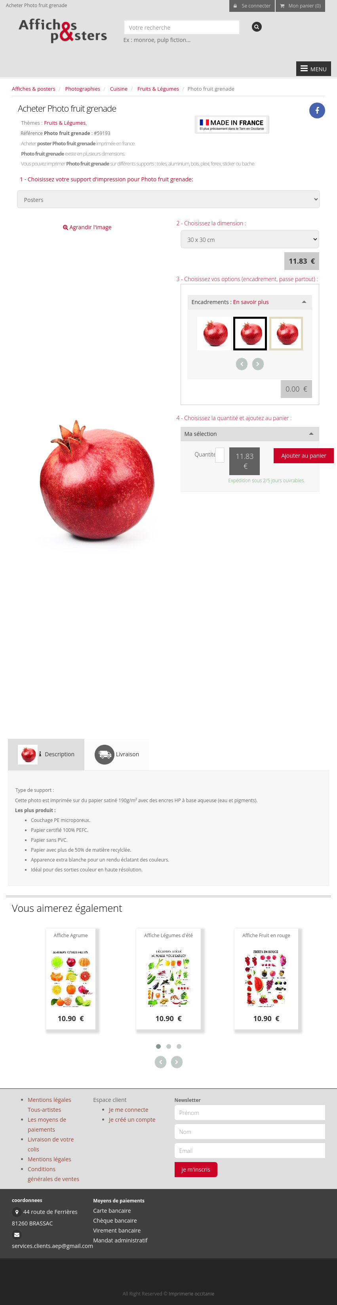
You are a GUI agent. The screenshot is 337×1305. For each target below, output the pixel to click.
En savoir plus (251, 302)
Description (46, 755)
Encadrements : (230, 302)
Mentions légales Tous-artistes (49, 1104)
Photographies (82, 88)
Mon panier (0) (300, 5)
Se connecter (252, 5)
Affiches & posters (33, 88)
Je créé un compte (132, 1119)
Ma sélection (201, 434)
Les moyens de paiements (47, 1124)
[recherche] (257, 27)
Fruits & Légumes (158, 88)
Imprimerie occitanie (191, 1293)
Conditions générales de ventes (53, 1174)
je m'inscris (196, 1169)
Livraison (117, 755)
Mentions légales (49, 1159)
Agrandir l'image (87, 227)
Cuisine (119, 88)
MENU (314, 68)
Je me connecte (128, 1109)
